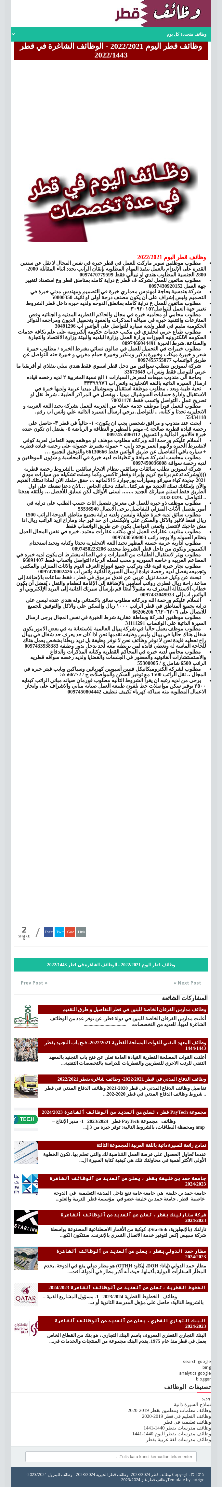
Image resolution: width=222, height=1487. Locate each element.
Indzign (197, 1479)
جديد (206, 1398)
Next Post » (187, 983)
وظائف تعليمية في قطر (187, 1422)
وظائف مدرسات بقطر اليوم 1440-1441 (171, 1433)
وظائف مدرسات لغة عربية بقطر (178, 1439)
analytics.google (195, 1373)
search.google (197, 1361)
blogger (203, 1379)
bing (206, 1367)
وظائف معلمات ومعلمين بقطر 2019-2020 (169, 1410)
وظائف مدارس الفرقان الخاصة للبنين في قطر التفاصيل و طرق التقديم (134, 1009)
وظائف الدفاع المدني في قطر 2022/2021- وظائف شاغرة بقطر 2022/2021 (132, 1079)
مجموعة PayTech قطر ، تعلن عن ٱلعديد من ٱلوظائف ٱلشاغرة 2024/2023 (124, 1112)
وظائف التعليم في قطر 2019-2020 (176, 1416)
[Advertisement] (111, 107)
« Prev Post (34, 983)
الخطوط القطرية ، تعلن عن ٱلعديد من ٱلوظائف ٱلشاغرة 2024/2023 (127, 1287)
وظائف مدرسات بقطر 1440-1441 (177, 1427)
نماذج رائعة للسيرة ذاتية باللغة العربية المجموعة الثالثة (151, 1145)
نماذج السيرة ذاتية (192, 1404)
